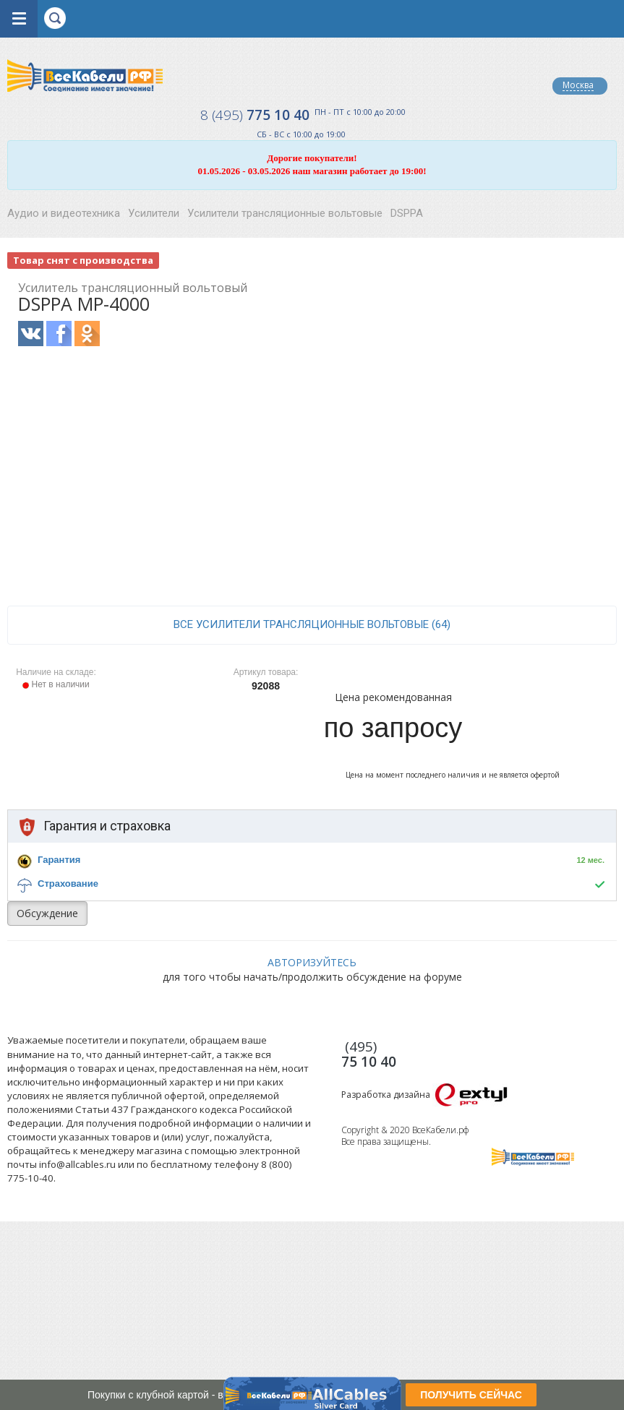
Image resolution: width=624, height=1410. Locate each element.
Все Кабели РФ (85, 75)
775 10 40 (254, 115)
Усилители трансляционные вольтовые (284, 213)
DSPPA (406, 213)
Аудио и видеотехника (63, 213)
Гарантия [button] (59, 859)
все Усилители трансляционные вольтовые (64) (312, 624)
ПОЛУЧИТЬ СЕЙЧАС (471, 1395)
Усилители (153, 213)
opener (19, 19)
